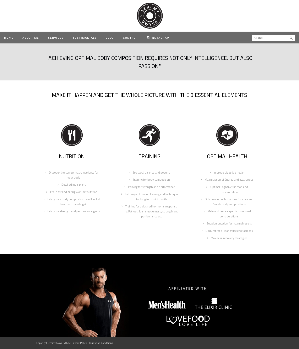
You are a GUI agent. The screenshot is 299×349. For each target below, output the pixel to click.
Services (56, 37)
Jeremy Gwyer (150, 15)
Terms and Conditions (101, 343)
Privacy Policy (79, 343)
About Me (30, 37)
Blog (110, 37)
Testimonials (84, 37)
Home (8, 37)
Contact (130, 37)
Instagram (158, 37)
